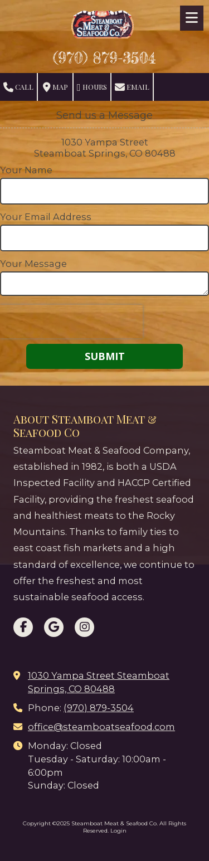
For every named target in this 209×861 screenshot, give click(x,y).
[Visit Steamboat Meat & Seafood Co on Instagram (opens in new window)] (84, 627)
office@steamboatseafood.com (101, 726)
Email (132, 87)
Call (18, 87)
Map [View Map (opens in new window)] (55, 87)
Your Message (33, 263)
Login (118, 830)
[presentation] (71, 321)
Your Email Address (45, 216)
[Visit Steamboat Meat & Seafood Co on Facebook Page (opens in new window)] (23, 627)
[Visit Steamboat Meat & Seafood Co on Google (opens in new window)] (54, 627)
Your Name (26, 170)
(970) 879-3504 (104, 57)
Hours (92, 87)
